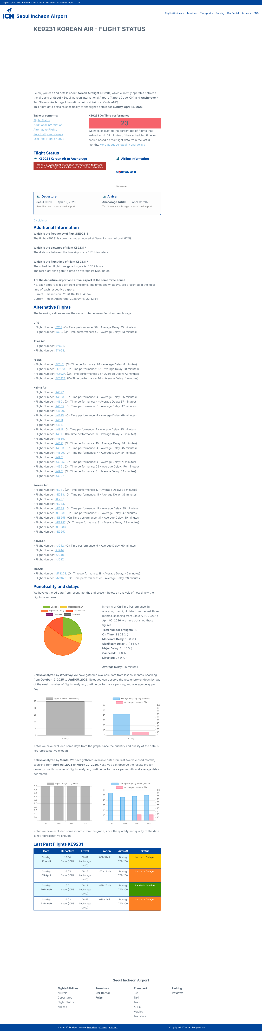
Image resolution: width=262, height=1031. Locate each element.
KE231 (59, 489)
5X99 (58, 332)
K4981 (59, 471)
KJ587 (59, 559)
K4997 (59, 476)
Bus (136, 993)
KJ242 (59, 545)
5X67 (58, 327)
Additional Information (48, 125)
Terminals (192, 13)
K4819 (59, 434)
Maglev (138, 1011)
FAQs (256, 13)
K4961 (59, 466)
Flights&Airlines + (174, 13)
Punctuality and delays (48, 134)
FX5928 (60, 378)
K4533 (59, 397)
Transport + (206, 13)
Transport (140, 988)
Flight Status (42, 120)
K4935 (59, 462)
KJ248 (59, 555)
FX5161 (59, 364)
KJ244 (59, 550)
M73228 (60, 573)
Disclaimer (92, 1027)
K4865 (59, 438)
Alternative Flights (45, 129)
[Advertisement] (131, 63)
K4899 (59, 452)
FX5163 (60, 369)
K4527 (59, 392)
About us (113, 1027)
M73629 (60, 578)
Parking (220, 13)
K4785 (59, 415)
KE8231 (60, 513)
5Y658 (59, 350)
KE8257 (60, 522)
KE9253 (60, 531)
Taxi (136, 997)
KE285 (59, 508)
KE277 (59, 499)
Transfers (140, 1016)
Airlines (62, 1007)
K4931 (59, 457)
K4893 (59, 448)
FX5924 (60, 373)
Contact (103, 1027)
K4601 (59, 401)
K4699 (59, 410)
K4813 (59, 424)
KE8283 (60, 527)
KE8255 (60, 517)
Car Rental (233, 13)
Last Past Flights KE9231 (50, 138)
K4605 (59, 406)
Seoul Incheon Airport (41, 16)
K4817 (59, 429)
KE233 (59, 494)
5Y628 (59, 346)
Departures (64, 997)
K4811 (59, 420)
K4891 (59, 443)
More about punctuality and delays (122, 144)
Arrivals (62, 993)
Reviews (246, 13)
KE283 (59, 503)
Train (137, 1002)
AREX (137, 1007)
